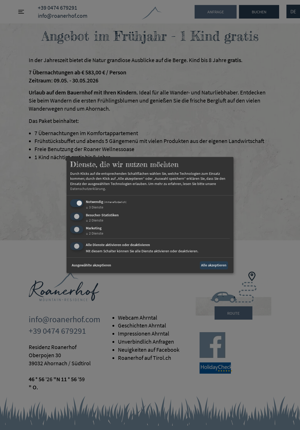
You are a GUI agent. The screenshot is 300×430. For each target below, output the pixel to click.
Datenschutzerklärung (87, 189)
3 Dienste (94, 207)
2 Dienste (94, 220)
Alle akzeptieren (213, 265)
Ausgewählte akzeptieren (91, 265)
